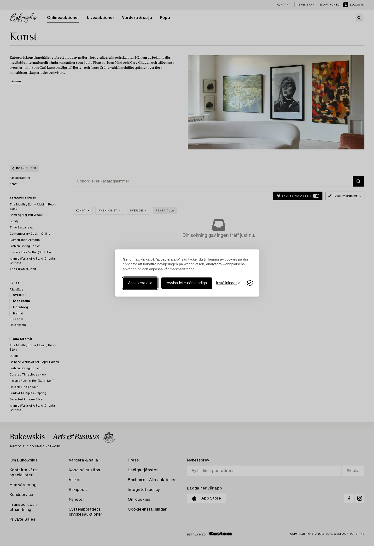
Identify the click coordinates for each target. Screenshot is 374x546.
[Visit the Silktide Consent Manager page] (250, 283)
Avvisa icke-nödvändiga (187, 283)
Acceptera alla (140, 283)
